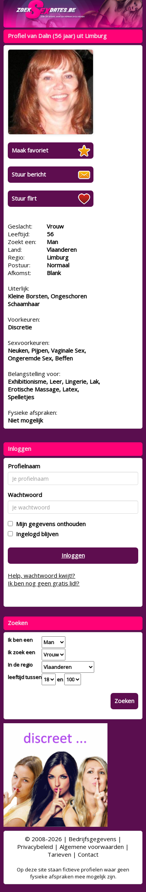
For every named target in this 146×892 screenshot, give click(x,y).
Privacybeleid (35, 846)
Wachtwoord (25, 495)
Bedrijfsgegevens (92, 839)
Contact (88, 854)
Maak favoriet (30, 150)
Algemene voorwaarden (92, 846)
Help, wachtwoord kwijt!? (41, 575)
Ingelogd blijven (35, 534)
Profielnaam (24, 466)
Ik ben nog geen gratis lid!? (43, 583)
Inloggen (73, 555)
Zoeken (124, 701)
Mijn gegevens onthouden (49, 524)
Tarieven (59, 854)
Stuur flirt (24, 198)
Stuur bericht (29, 174)
